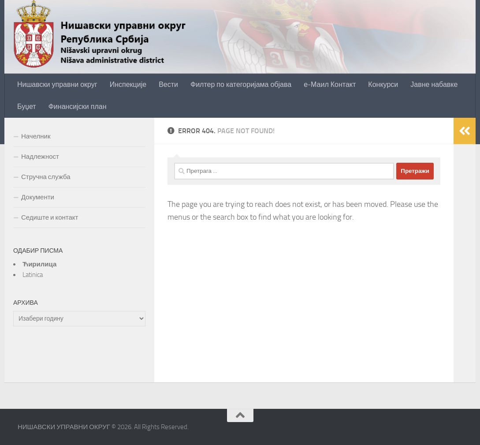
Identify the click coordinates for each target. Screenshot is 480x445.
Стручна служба (46, 177)
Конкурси (383, 84)
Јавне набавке (434, 84)
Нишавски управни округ (57, 84)
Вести (168, 84)
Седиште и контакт (49, 217)
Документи (37, 197)
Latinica (32, 275)
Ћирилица (39, 264)
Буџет (26, 106)
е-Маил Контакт (330, 84)
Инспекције (128, 84)
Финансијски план (77, 106)
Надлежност (40, 157)
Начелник (35, 136)
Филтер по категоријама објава (240, 84)
